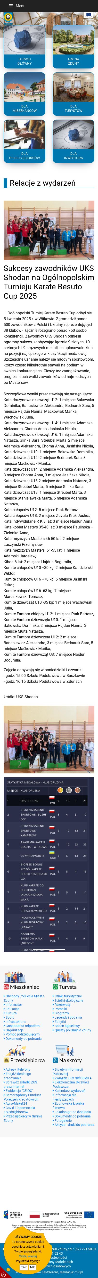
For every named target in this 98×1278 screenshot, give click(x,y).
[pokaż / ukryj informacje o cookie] (6, 1272)
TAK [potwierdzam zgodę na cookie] (24, 1267)
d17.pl (78, 1272)
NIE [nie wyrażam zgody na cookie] (32, 1267)
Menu (16, 6)
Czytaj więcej (28, 1256)
